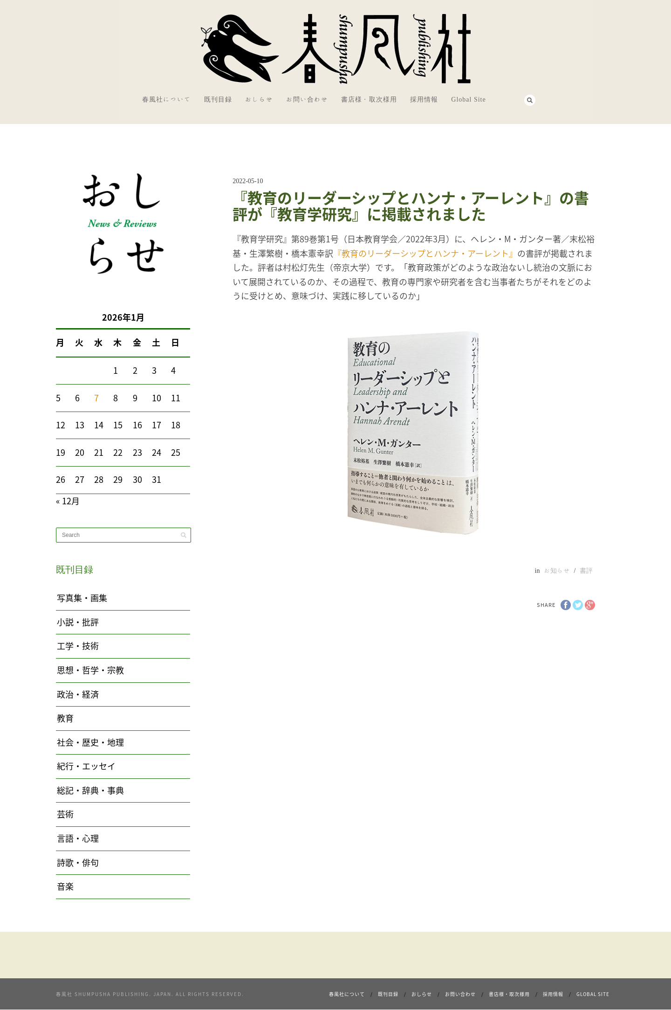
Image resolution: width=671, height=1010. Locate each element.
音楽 (65, 886)
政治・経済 (78, 694)
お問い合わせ (307, 99)
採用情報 (424, 99)
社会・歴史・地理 (90, 742)
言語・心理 (78, 838)
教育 (65, 718)
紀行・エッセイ (86, 766)
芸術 (65, 814)
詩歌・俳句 (78, 862)
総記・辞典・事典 (90, 790)
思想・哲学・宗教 (90, 670)
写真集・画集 (82, 597)
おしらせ (259, 99)
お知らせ (557, 570)
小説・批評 (78, 622)
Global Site (468, 99)
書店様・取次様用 (369, 99)
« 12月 (68, 501)
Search (529, 100)
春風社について (166, 99)
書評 (586, 570)
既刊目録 (218, 99)
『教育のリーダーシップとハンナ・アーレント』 (425, 253)
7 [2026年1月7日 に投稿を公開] (96, 398)
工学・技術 (78, 645)
